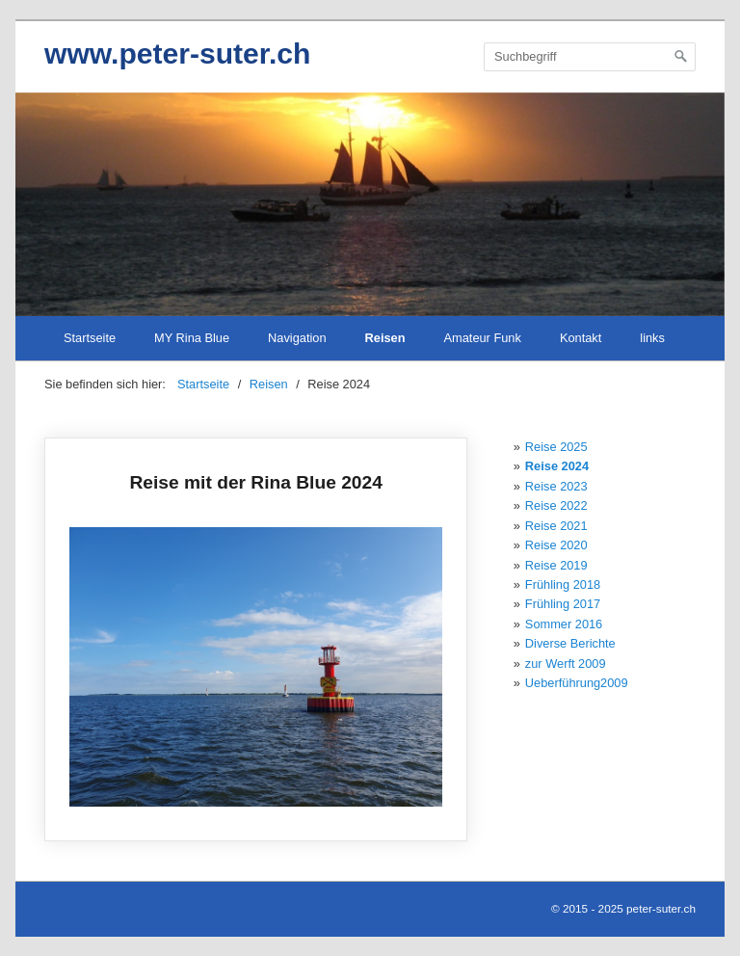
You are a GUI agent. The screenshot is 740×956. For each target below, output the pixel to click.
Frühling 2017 (562, 604)
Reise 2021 (556, 525)
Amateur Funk (482, 338)
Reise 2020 (556, 545)
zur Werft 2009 (565, 663)
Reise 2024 (557, 466)
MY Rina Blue (191, 338)
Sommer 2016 (563, 624)
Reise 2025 (556, 446)
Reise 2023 (556, 486)
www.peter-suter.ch (177, 53)
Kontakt (580, 338)
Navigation (297, 338)
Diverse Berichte (570, 643)
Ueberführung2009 (576, 683)
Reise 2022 (556, 505)
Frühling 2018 (562, 584)
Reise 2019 (556, 565)
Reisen (385, 338)
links (652, 338)
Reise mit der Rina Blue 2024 (255, 639)
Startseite (90, 338)
